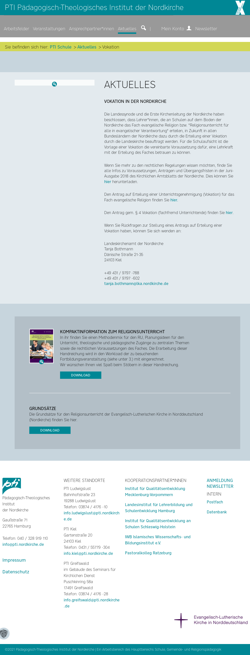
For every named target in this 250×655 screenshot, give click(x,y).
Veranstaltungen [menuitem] (49, 29)
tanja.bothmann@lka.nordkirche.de (136, 283)
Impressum (14, 560)
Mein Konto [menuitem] (176, 29)
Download (80, 375)
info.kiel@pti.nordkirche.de (88, 553)
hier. (174, 200)
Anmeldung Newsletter (220, 483)
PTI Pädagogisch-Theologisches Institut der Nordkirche (94, 7)
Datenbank (217, 512)
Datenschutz (15, 572)
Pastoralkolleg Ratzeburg (148, 553)
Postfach (215, 502)
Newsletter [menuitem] (206, 29)
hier (107, 181)
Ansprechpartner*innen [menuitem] (91, 29)
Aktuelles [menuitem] (127, 29)
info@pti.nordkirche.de (23, 544)
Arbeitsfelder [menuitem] (16, 29)
